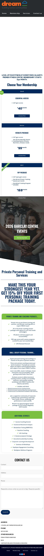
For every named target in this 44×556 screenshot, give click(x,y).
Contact (22, 466)
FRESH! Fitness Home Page (8, 537)
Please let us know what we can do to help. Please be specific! (22, 490)
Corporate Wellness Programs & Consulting (14, 543)
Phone (22, 482)
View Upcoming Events (22, 238)
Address (22, 474)
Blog (2, 540)
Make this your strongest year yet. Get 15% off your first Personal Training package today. (22, 293)
